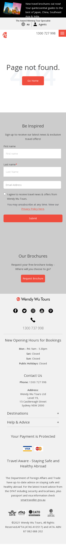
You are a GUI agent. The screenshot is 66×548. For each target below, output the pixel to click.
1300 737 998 (33, 332)
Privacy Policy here (32, 209)
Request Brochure (33, 282)
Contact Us (33, 379)
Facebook (15, 314)
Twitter (24, 314)
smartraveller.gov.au (33, 504)
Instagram (33, 314)
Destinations (17, 417)
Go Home (33, 80)
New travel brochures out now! (43, 3)
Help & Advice (18, 426)
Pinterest (50, 314)
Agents (43, 24)
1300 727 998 (45, 33)
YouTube (42, 314)
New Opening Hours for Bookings (33, 344)
